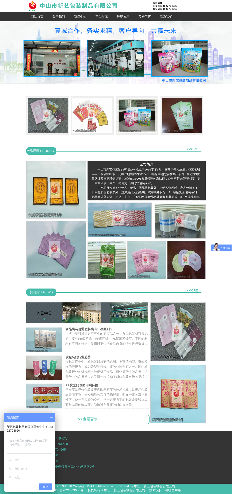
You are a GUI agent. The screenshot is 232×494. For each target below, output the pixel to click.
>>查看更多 (88, 419)
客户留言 (144, 16)
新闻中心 (80, 16)
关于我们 (58, 16)
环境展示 (123, 16)
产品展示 (101, 16)
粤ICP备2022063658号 (67, 490)
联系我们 (166, 16)
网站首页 (37, 16)
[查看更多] (194, 201)
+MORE (192, 149)
